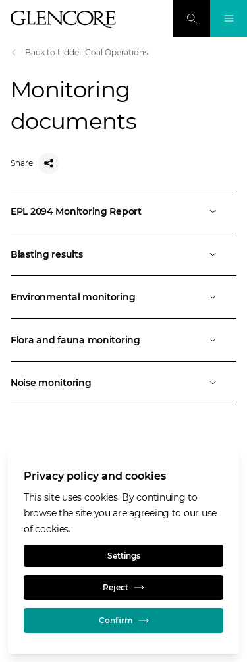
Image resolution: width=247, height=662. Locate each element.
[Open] (123, 211)
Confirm (124, 620)
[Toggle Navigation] (228, 18)
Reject (123, 587)
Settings (123, 556)
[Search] (191, 18)
